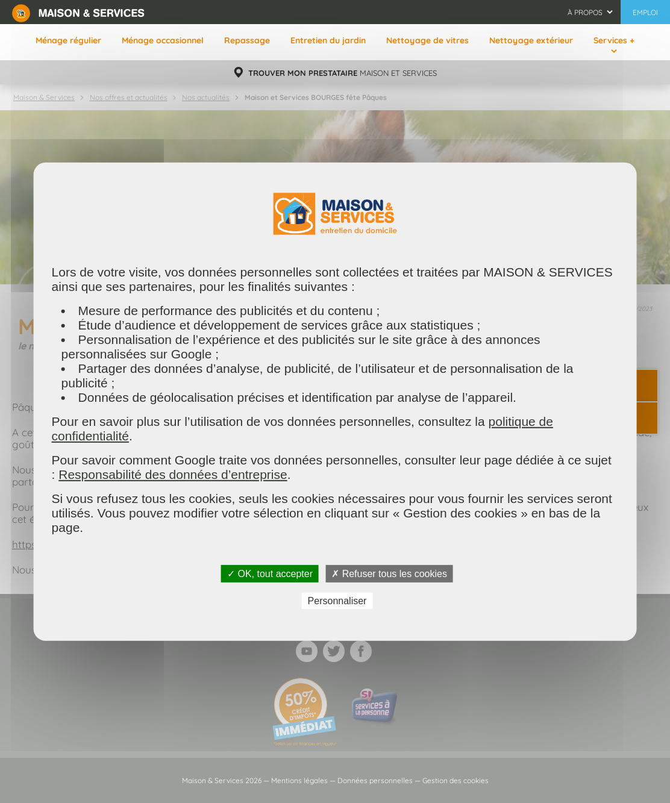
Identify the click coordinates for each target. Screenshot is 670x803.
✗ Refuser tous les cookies (389, 573)
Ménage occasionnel (163, 40)
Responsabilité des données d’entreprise (172, 474)
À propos (585, 12)
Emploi (645, 12)
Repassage (247, 40)
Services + (613, 40)
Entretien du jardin (328, 40)
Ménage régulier (68, 40)
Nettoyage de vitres (427, 40)
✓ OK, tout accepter (270, 573)
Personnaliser (337, 601)
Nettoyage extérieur (531, 40)
